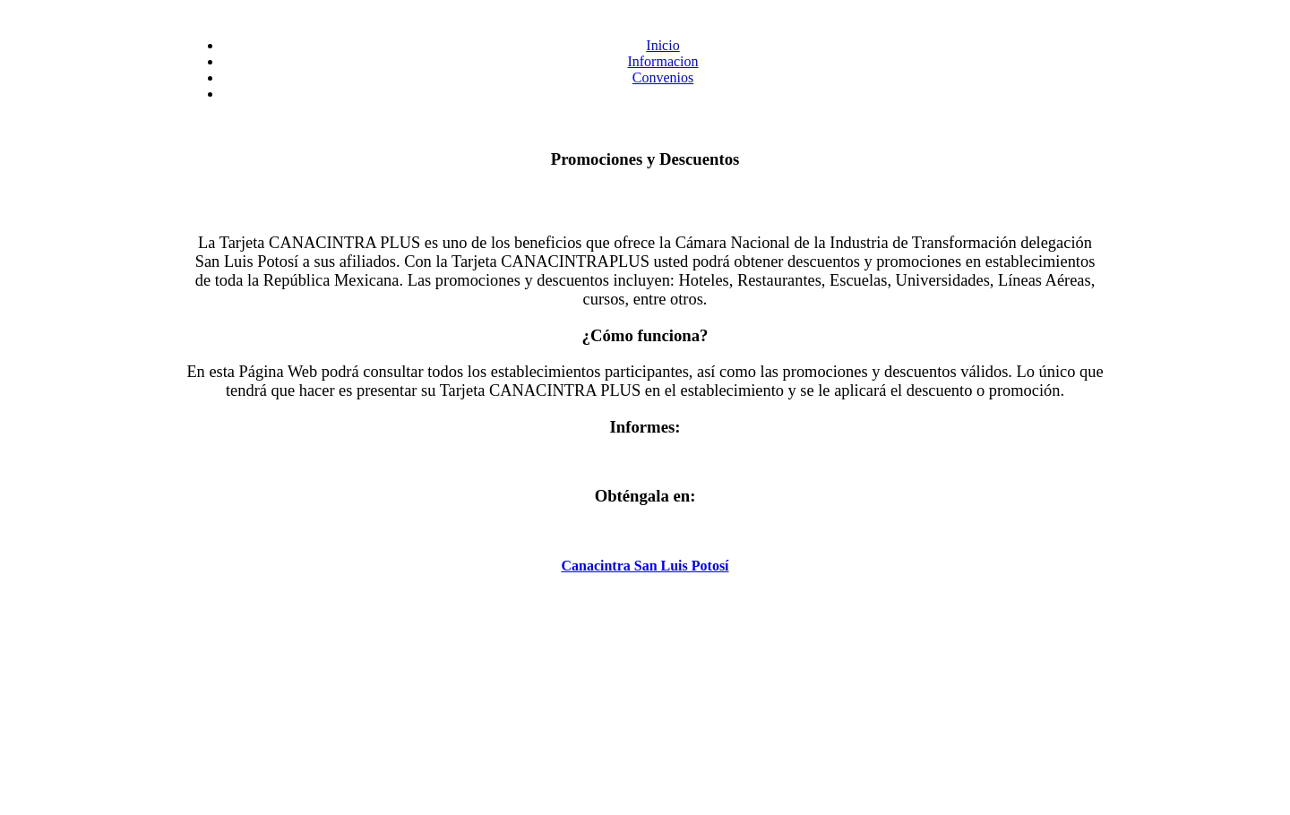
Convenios (662, 77)
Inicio (662, 45)
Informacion (662, 61)
